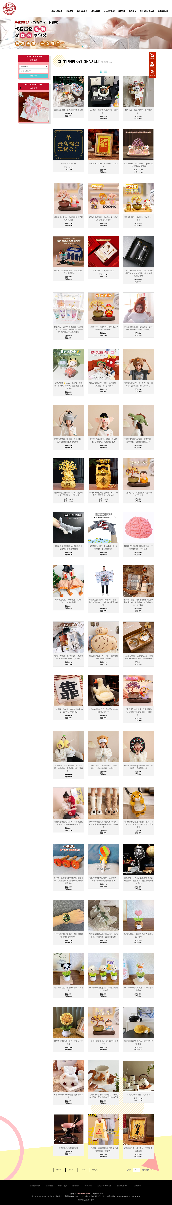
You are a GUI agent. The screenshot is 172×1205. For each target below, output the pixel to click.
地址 (87, 1196)
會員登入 (152, 67)
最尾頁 (94, 1170)
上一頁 (70, 1170)
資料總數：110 (147, 1170)
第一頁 (58, 1170)
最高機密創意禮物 (9, 8)
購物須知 (152, 75)
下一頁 (82, 1170)
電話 (66, 1196)
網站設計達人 (89, 1200)
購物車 (152, 56)
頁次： (130, 1170)
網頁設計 (81, 1200)
